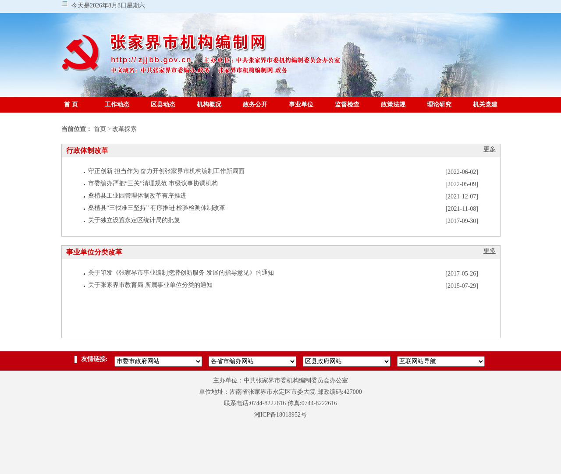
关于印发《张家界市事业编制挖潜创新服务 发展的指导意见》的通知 (181, 272)
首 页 (71, 104)
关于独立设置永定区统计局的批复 (134, 220)
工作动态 (117, 104)
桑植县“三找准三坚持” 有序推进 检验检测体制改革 (156, 208)
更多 (489, 149)
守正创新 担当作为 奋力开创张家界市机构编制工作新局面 (166, 171)
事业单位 (301, 104)
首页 (100, 129)
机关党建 (485, 104)
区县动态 (163, 104)
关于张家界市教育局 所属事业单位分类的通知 (150, 285)
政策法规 (393, 104)
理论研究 (439, 104)
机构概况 (209, 104)
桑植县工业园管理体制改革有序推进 (137, 195)
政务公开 (255, 104)
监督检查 (347, 104)
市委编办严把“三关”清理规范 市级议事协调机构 (153, 183)
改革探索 (124, 129)
